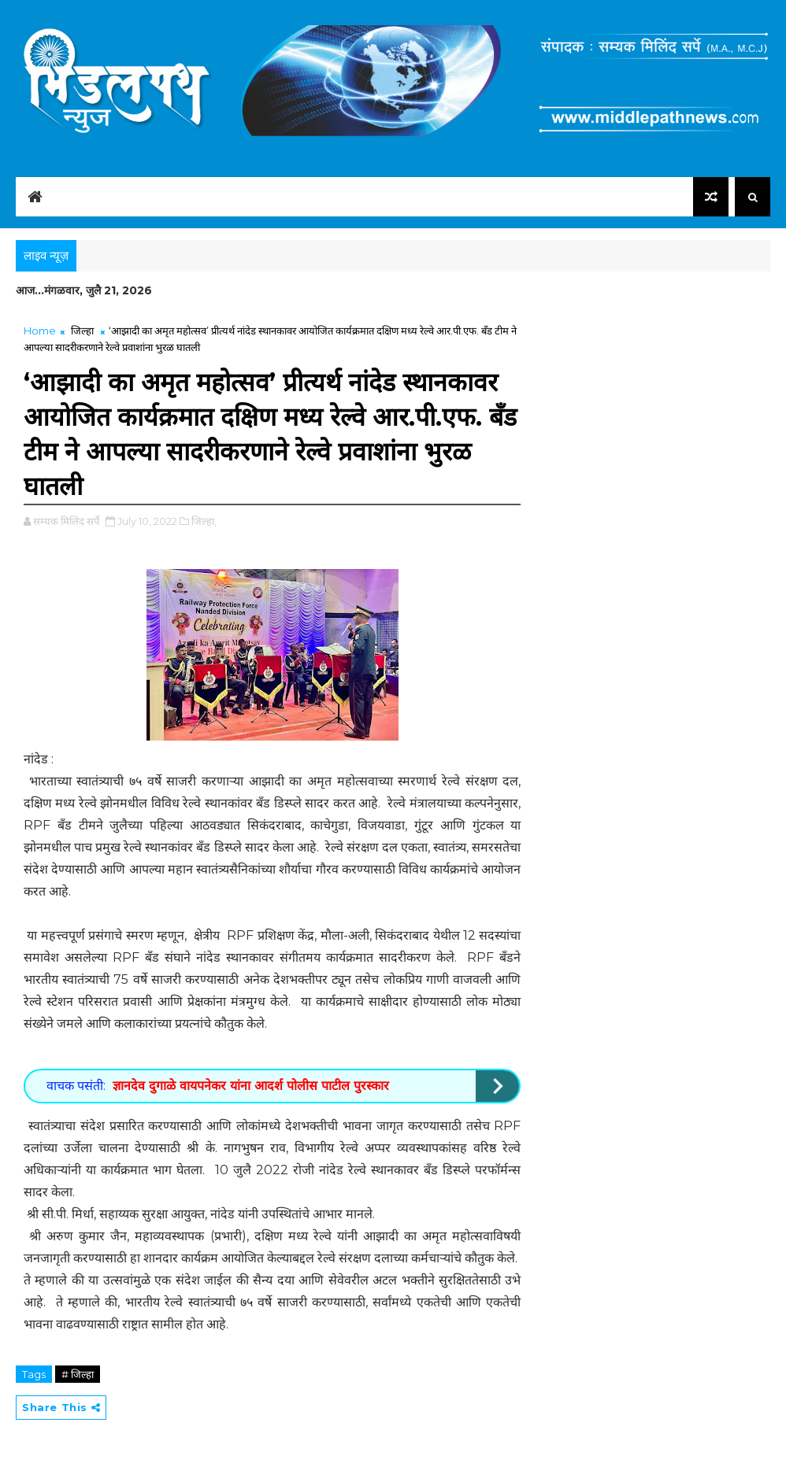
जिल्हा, (204, 521)
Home (40, 330)
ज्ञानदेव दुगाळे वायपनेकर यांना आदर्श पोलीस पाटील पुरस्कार (251, 1085)
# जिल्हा (77, 1374)
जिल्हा (82, 330)
